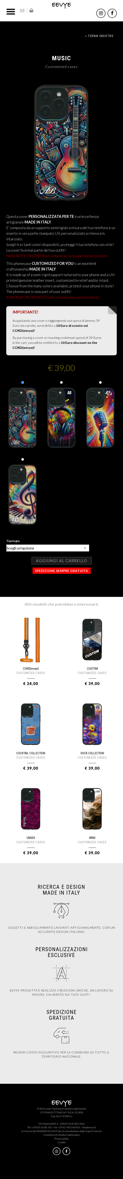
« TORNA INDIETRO (99, 36)
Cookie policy (73, 1134)
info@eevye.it (89, 1127)
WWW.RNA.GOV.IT (47, 1131)
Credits (61, 1142)
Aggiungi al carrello (61, 560)
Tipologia (13, 541)
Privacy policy (61, 1138)
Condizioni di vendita (54, 1134)
